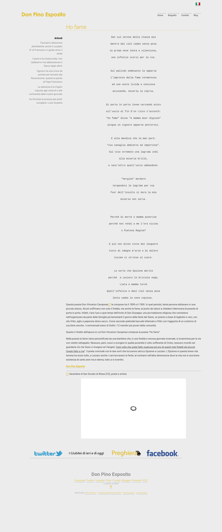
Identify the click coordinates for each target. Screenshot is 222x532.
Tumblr (117, 480)
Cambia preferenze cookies (109, 493)
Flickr (109, 480)
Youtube (99, 480)
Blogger (126, 480)
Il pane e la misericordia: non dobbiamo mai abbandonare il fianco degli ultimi (46, 62)
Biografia (172, 15)
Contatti (185, 15)
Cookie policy (141, 493)
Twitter (90, 480)
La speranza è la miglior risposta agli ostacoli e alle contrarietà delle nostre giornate (45, 91)
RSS (145, 480)
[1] (109, 304)
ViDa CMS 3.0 (90, 493)
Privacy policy (128, 493)
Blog (196, 15)
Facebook (80, 480)
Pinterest (136, 480)
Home (160, 15)
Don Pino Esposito (75, 366)
